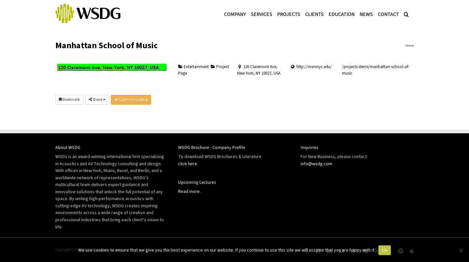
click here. (188, 164)
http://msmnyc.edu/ (314, 67)
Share (97, 99)
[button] (406, 13)
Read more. (189, 191)
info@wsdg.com (316, 164)
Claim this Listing (131, 99)
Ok (384, 250)
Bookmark (69, 99)
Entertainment (193, 67)
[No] (461, 250)
